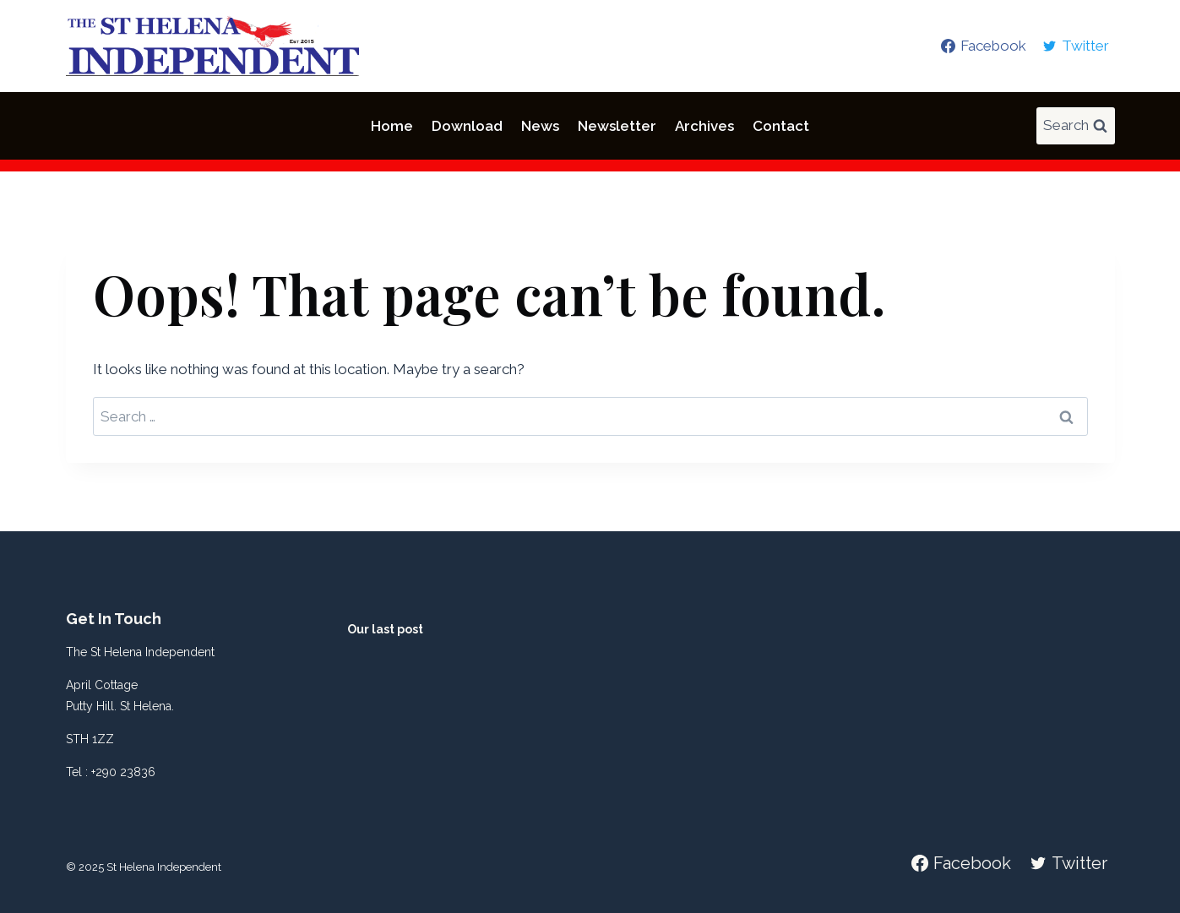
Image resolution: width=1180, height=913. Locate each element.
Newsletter (617, 125)
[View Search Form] (1075, 125)
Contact (781, 125)
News (540, 125)
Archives (704, 125)
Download (467, 125)
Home (392, 125)
